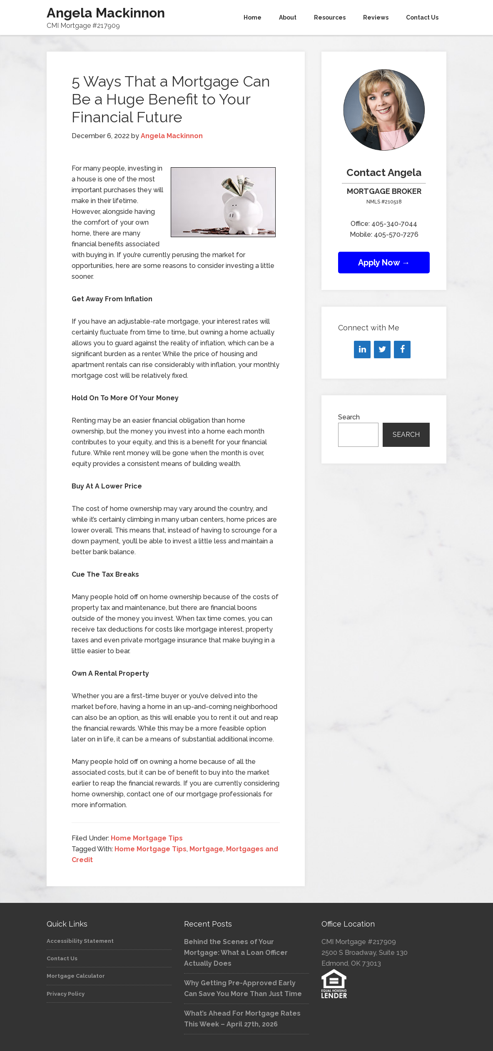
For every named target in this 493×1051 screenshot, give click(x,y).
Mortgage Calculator (76, 976)
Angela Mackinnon (106, 12)
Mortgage (206, 849)
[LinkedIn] (362, 349)
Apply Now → (384, 263)
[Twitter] (382, 349)
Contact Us (62, 958)
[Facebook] (402, 349)
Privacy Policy (66, 994)
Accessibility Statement (80, 941)
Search (349, 417)
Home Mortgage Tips (147, 838)
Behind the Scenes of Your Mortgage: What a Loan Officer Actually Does (236, 952)
